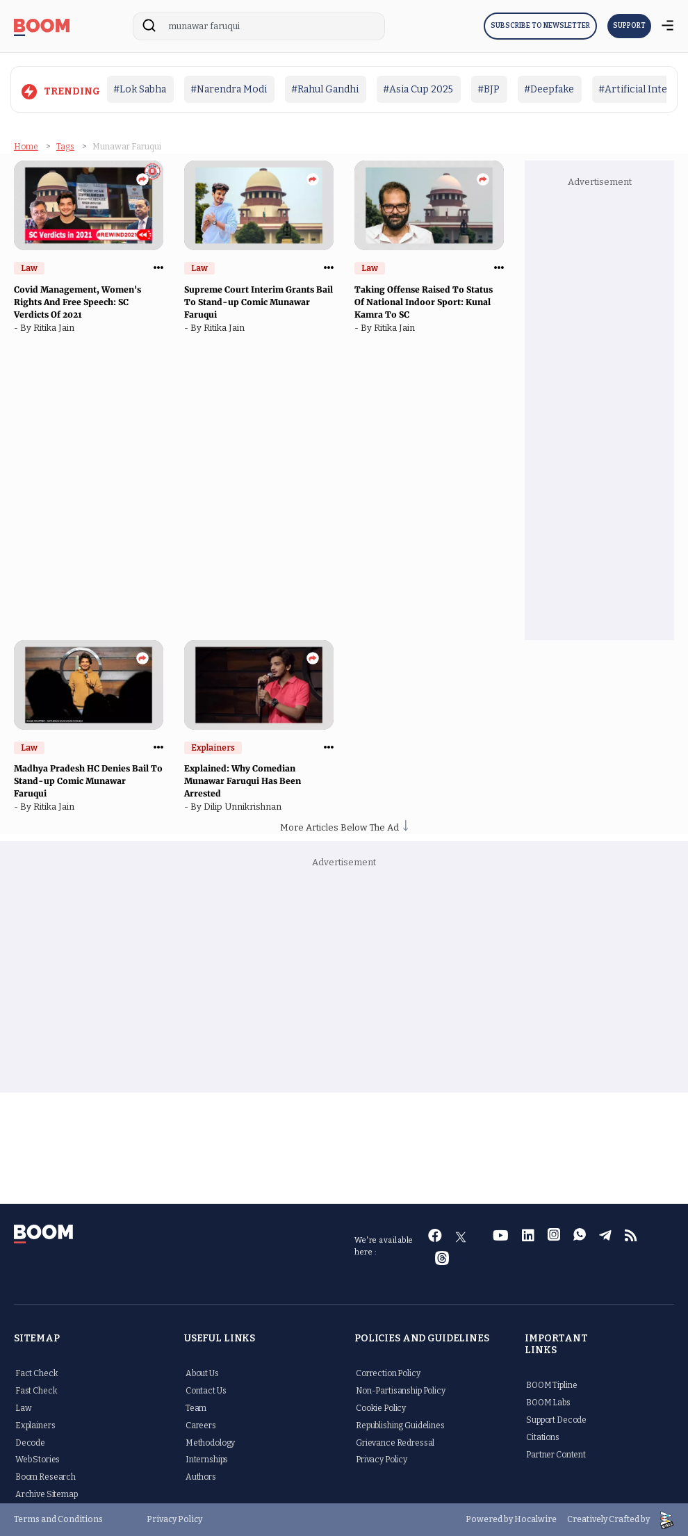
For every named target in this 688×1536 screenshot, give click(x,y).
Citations (542, 1437)
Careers (201, 1425)
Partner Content (556, 1455)
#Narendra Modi (228, 89)
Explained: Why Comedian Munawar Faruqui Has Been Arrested (242, 781)
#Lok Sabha (139, 89)
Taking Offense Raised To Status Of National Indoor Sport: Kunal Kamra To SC (423, 302)
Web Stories (37, 1459)
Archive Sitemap (46, 1494)
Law (23, 1408)
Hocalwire (535, 1519)
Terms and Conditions (58, 1519)
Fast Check (36, 1391)
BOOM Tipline (551, 1385)
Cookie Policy (381, 1408)
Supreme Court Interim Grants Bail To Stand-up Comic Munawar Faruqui (258, 302)
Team (196, 1408)
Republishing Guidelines (400, 1425)
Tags (65, 147)
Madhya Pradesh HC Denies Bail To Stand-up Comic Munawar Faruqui (88, 781)
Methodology (210, 1443)
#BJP (488, 89)
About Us (202, 1373)
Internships (207, 1459)
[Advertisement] (607, 412)
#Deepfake (549, 89)
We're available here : (383, 1246)
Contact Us (206, 1391)
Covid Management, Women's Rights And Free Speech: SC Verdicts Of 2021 (77, 302)
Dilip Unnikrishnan (245, 806)
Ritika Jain (56, 327)
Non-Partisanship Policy (400, 1391)
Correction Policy (388, 1373)
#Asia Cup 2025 (418, 89)
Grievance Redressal (395, 1443)
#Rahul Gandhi (325, 89)
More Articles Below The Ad (344, 827)
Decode (30, 1443)
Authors (201, 1477)
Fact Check (36, 1373)
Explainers (35, 1425)
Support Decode (556, 1420)
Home (26, 147)
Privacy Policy (381, 1459)
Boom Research (45, 1477)
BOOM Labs (548, 1402)
